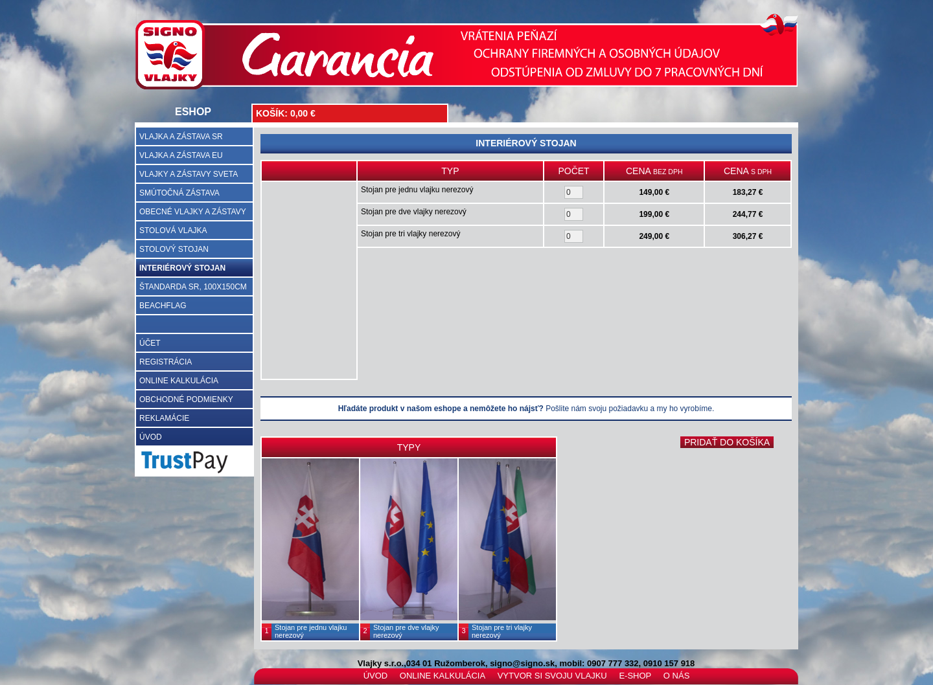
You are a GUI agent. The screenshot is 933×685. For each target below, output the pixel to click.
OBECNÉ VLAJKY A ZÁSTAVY (192, 211)
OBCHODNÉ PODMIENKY (186, 399)
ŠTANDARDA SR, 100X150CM (193, 286)
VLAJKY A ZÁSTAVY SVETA (188, 174)
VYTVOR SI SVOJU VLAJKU (552, 675)
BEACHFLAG (163, 305)
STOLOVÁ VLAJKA (173, 230)
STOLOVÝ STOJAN (174, 249)
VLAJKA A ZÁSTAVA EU (181, 155)
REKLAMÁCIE (164, 418)
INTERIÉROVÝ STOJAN (182, 268)
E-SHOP (635, 675)
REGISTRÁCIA (165, 361)
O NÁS (676, 675)
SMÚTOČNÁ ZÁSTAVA (179, 192)
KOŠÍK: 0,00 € (286, 113)
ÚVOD (150, 437)
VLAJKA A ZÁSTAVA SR (181, 136)
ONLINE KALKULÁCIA (178, 380)
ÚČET (150, 343)
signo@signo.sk (522, 663)
